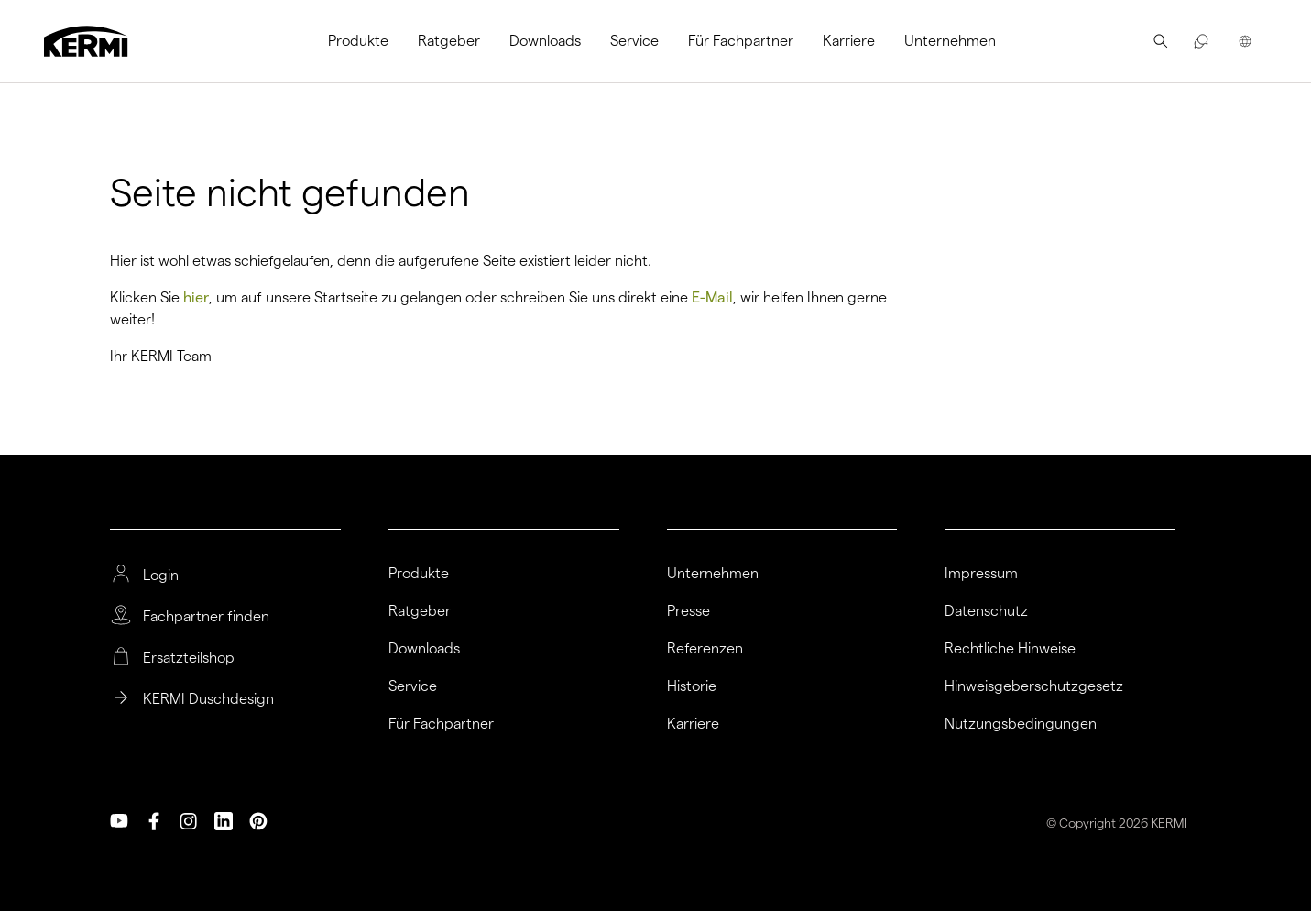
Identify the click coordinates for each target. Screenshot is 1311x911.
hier (196, 297)
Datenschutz (986, 611)
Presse (688, 611)
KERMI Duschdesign (208, 699)
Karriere (849, 41)
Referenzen (705, 649)
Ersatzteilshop (189, 658)
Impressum (981, 573)
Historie (691, 686)
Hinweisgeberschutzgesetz (1034, 686)
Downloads (545, 41)
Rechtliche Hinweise (1010, 649)
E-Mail (712, 297)
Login (161, 575)
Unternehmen (950, 41)
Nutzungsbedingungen (1021, 724)
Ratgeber (449, 41)
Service (634, 41)
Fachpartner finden (206, 616)
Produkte (358, 41)
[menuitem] (365, 41)
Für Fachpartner (740, 41)
